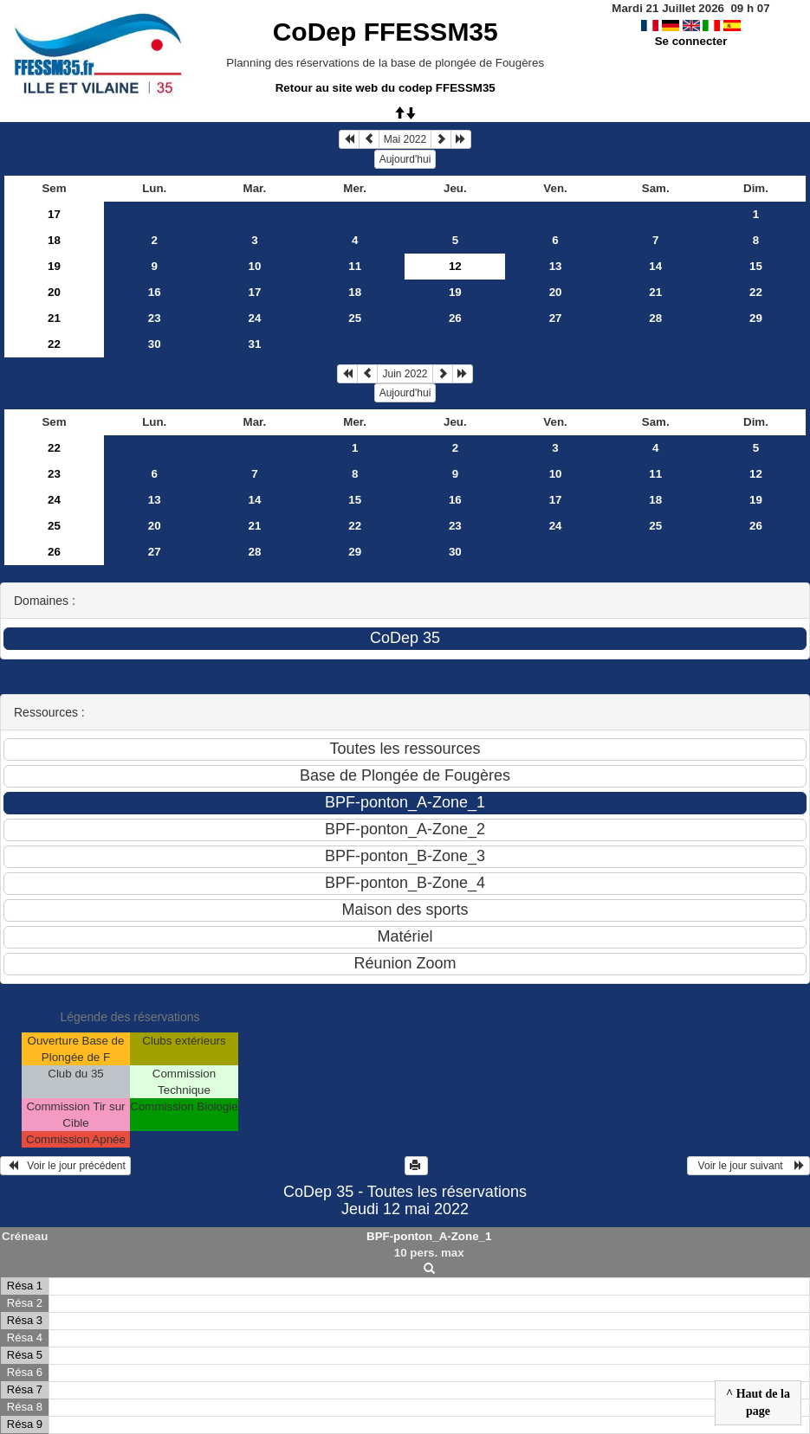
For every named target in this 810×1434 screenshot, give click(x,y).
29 (755, 318)
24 (255, 318)
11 (354, 266)
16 (154, 292)
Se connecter (691, 41)
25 (354, 318)
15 (755, 266)
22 (755, 292)
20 (54, 292)
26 (455, 318)
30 (154, 344)
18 (54, 240)
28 (655, 318)
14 (655, 266)
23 (154, 318)
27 (555, 318)
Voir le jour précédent (65, 1166)
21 (655, 292)
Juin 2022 (404, 374)
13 (555, 266)
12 (755, 473)
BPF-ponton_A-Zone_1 (428, 1236)
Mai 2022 (405, 139)
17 (54, 214)
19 (54, 266)
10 (255, 266)
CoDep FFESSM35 (385, 31)
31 (255, 344)
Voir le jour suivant (748, 1166)
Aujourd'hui (405, 159)
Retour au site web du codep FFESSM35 (385, 87)
